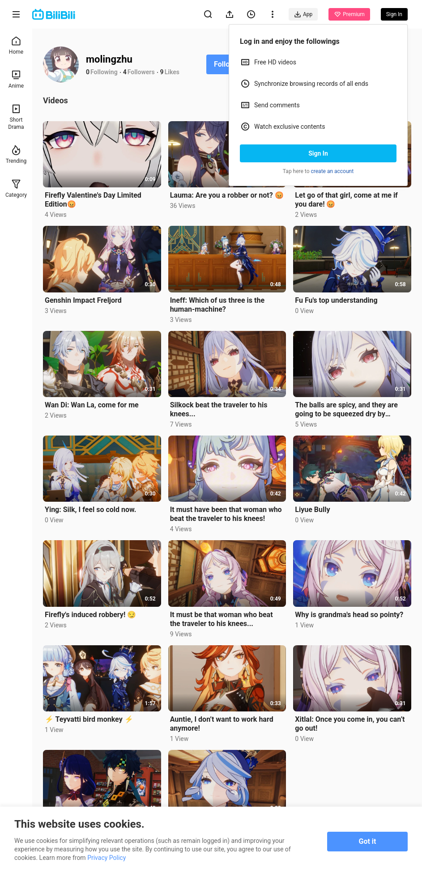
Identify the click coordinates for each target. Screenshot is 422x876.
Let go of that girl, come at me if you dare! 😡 (346, 199)
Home (16, 45)
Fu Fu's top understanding (336, 300)
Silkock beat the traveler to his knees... (219, 409)
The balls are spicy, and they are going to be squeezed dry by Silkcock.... (346, 410)
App (303, 14)
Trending (16, 154)
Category (16, 188)
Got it (367, 841)
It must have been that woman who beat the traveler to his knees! (226, 514)
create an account (332, 171)
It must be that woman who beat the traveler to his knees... (221, 619)
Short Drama (16, 117)
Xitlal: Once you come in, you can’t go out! (350, 723)
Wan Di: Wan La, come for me (92, 405)
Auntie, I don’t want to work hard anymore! (221, 723)
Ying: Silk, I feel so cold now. (90, 509)
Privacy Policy (106, 857)
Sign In (318, 153)
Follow (224, 64)
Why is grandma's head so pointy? (349, 614)
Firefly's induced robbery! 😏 (90, 614)
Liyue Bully (312, 509)
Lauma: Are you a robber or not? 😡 (227, 195)
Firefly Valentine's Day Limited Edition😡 (93, 199)
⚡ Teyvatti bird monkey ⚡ (89, 719)
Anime (16, 79)
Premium (349, 14)
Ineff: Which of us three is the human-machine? (217, 304)
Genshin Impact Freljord (83, 300)
